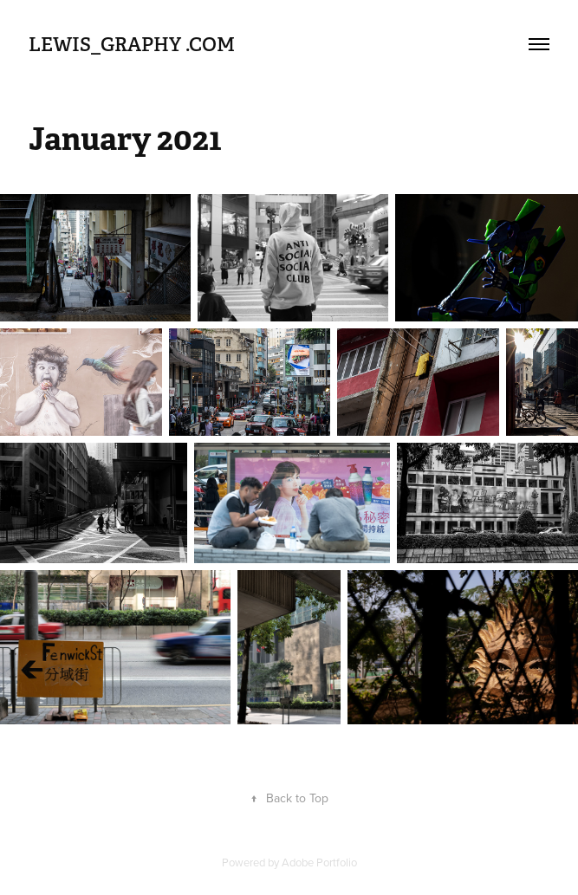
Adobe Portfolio (319, 862)
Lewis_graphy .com (132, 44)
